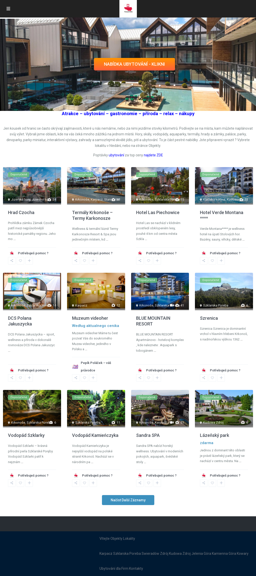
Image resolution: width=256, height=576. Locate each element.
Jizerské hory (20, 199)
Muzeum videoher (90, 318)
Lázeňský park (214, 435)
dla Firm (122, 569)
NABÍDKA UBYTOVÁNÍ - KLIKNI (134, 64)
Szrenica (209, 318)
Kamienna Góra (224, 554)
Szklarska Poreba (167, 199)
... (14, 239)
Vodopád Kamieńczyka (95, 435)
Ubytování (107, 569)
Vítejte (104, 539)
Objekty (116, 539)
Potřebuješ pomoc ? (33, 253)
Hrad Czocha (21, 212)
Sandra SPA (148, 435)
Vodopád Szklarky (26, 435)
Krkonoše (82, 199)
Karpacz (97, 199)
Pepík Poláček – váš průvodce (96, 366)
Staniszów (111, 199)
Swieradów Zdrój (155, 554)
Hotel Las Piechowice (157, 212)
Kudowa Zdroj (237, 199)
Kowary (243, 554)
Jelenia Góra (201, 554)
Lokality (129, 539)
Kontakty (136, 569)
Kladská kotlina (214, 199)
